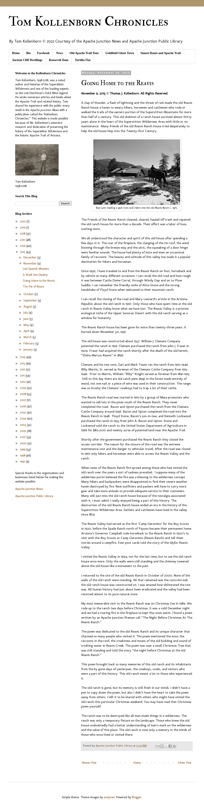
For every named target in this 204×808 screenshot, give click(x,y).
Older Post (184, 763)
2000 (23, 443)
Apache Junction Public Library (34, 496)
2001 (23, 437)
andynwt (109, 797)
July (26, 312)
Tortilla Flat (82, 60)
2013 (23, 363)
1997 (23, 461)
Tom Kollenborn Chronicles (88, 21)
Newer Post (89, 763)
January (28, 349)
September (30, 300)
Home (16, 53)
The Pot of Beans (33, 286)
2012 (23, 369)
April (26, 331)
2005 (23, 412)
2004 (23, 418)
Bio (28, 53)
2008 (23, 394)
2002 (23, 431)
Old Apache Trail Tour (84, 53)
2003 (23, 425)
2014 (23, 357)
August (28, 306)
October (29, 294)
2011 (23, 375)
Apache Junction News (29, 489)
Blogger (136, 797)
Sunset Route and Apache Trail (160, 53)
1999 (23, 449)
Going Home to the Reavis (39, 281)
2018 (23, 233)
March (28, 337)
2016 (23, 246)
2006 (23, 406)
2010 (23, 382)
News (59, 53)
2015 (23, 252)
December (30, 257)
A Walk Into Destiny (35, 275)
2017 (23, 240)
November (30, 263)
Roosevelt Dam (58, 60)
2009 (23, 388)
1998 (23, 455)
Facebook (43, 53)
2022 (23, 221)
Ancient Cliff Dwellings (27, 60)
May (26, 325)
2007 (23, 400)
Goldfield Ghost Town (119, 53)
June (26, 319)
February (29, 343)
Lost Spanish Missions (36, 269)
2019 (23, 227)
